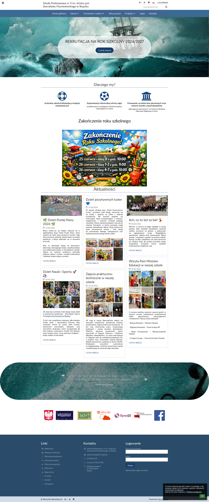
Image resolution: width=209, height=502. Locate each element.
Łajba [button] (142, 13)
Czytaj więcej (104, 50)
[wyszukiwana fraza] (155, 7)
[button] (154, 2)
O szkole (48, 476)
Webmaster (49, 449)
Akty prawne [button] (115, 13)
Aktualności (49, 484)
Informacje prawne (52, 460)
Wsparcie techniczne (52, 452)
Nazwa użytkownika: (133, 449)
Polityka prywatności (52, 464)
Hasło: (128, 456)
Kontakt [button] (153, 13)
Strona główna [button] (59, 13)
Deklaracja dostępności (53, 456)
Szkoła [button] (74, 13)
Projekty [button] (130, 13)
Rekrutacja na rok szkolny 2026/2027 (104, 41)
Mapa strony (49, 472)
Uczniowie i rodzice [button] (94, 13)
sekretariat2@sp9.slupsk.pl (97, 455)
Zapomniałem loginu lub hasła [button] (137, 470)
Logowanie (162, 3)
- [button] (145, 2)
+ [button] (140, 2)
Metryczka (49, 468)
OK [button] (202, 496)
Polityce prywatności (194, 492)
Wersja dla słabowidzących (52, 499)
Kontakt (48, 480)
